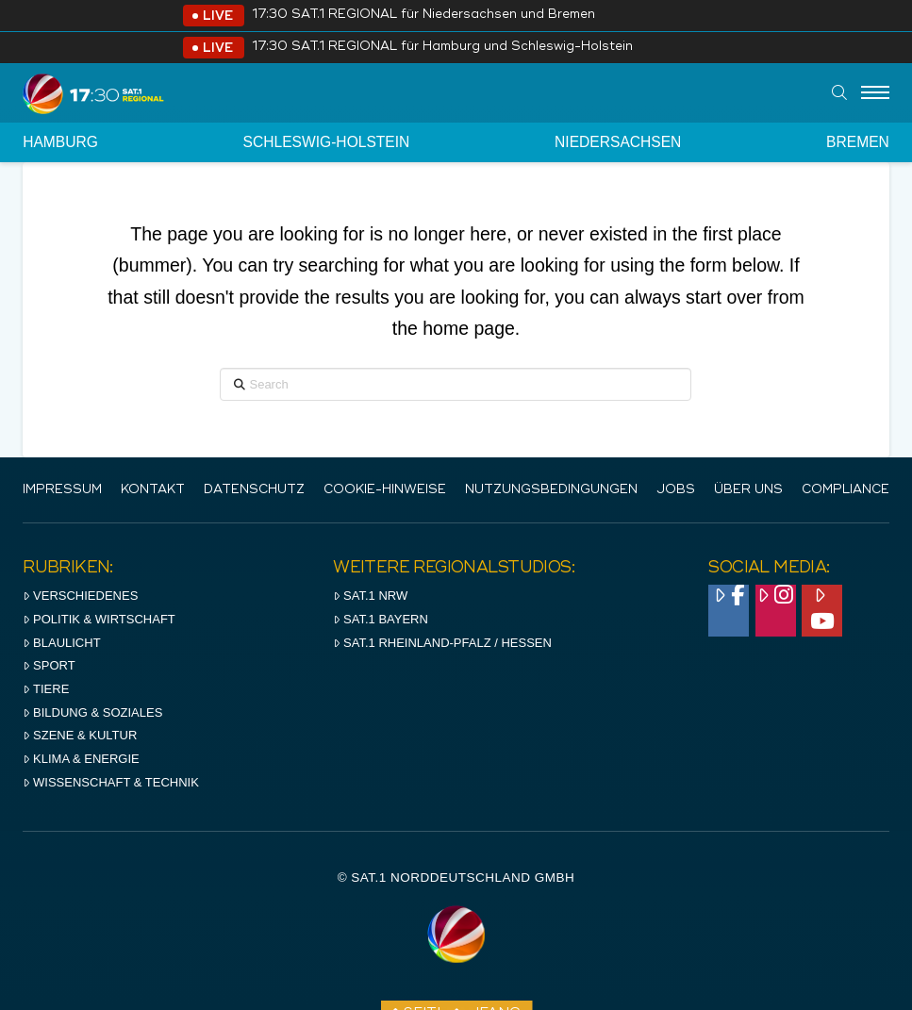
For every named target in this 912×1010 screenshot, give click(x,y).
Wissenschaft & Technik (111, 782)
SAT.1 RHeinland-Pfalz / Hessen (442, 643)
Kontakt (153, 490)
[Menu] (875, 93)
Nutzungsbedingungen (551, 490)
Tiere (46, 689)
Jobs (675, 490)
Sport (49, 665)
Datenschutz (254, 490)
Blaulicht (61, 643)
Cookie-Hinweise (384, 490)
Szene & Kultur (80, 735)
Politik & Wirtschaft (99, 619)
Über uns (748, 490)
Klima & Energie (81, 759)
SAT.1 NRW (370, 595)
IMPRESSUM (62, 490)
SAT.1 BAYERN (380, 619)
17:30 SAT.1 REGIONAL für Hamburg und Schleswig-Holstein (442, 47)
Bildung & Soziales (92, 712)
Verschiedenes (80, 595)
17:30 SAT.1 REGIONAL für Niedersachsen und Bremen (423, 14)
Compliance (845, 490)
